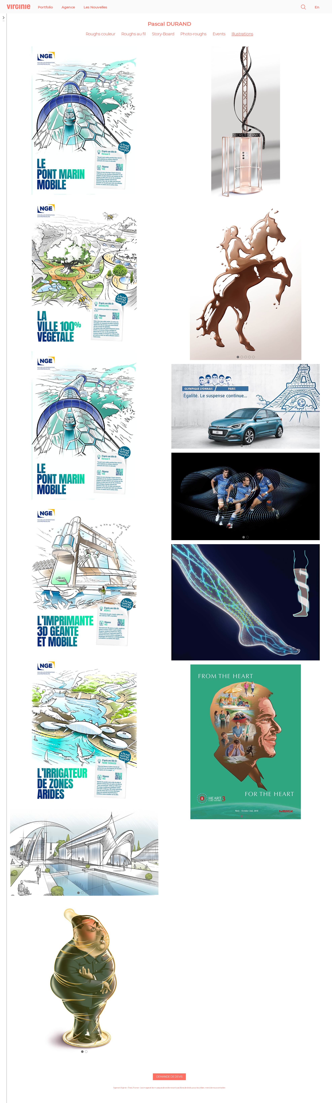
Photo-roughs (193, 33)
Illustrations (242, 33)
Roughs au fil (133, 33)
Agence (68, 7)
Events (219, 33)
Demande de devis (169, 1076)
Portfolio (45, 7)
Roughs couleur (100, 33)
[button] (78, 893)
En (317, 7)
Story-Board (163, 33)
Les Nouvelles (95, 7)
